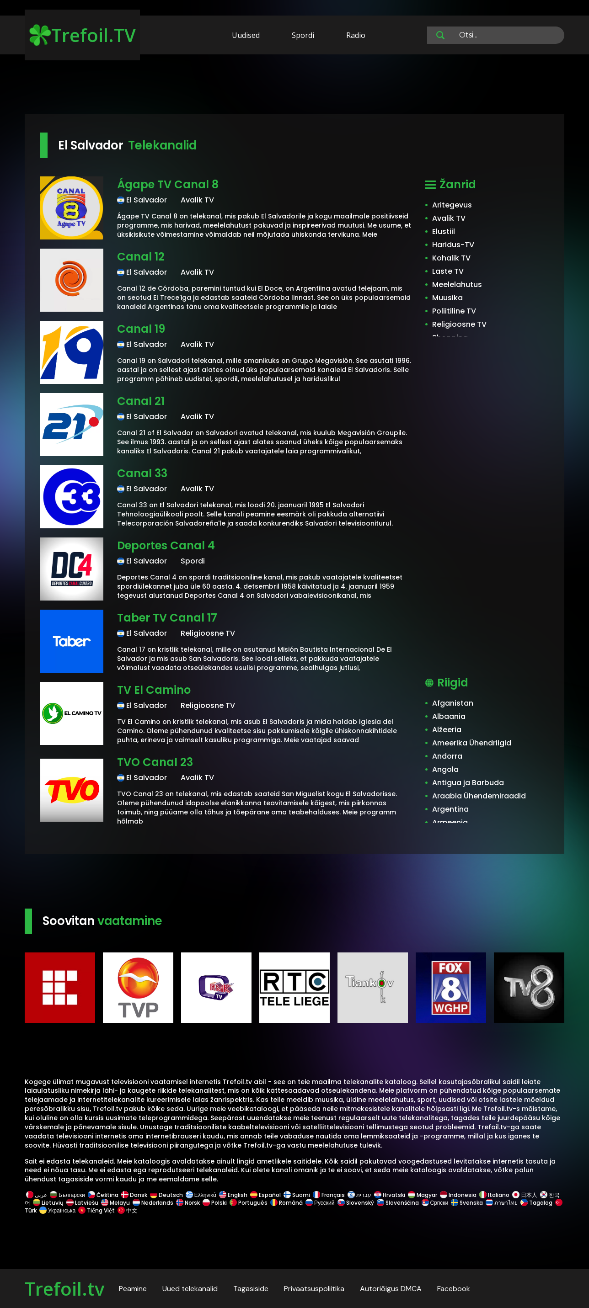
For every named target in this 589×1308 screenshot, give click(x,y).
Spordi (303, 35)
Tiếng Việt (96, 1210)
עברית (359, 1195)
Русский (320, 1203)
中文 (126, 1210)
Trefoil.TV (82, 35)
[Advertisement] (294, 85)
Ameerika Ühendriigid (471, 743)
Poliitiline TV (454, 311)
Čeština (103, 1195)
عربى (36, 1195)
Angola (445, 769)
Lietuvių (48, 1203)
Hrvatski (390, 1195)
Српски (435, 1203)
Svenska (467, 1203)
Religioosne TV (459, 324)
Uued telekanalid (190, 1288)
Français (328, 1195)
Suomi (296, 1195)
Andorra (447, 756)
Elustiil (443, 231)
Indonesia (458, 1195)
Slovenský (355, 1203)
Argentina (450, 809)
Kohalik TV (451, 258)
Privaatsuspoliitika (314, 1288)
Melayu (115, 1203)
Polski (214, 1203)
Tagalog (536, 1203)
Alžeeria (446, 729)
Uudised (246, 35)
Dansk (134, 1195)
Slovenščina (397, 1203)
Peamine (133, 1288)
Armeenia (450, 822)
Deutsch (166, 1195)
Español (265, 1195)
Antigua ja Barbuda (468, 782)
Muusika (447, 297)
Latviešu (82, 1203)
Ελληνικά (201, 1195)
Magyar (423, 1195)
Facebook (453, 1288)
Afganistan (452, 703)
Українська (57, 1210)
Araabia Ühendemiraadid (479, 796)
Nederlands (153, 1203)
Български (67, 1195)
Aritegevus (452, 205)
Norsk (188, 1203)
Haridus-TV (453, 244)
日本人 (525, 1195)
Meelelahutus (457, 284)
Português (248, 1203)
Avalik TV (449, 218)
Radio (355, 35)
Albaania (449, 716)
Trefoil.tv (64, 1288)
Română (286, 1203)
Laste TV (448, 271)
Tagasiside (250, 1288)
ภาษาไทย (501, 1203)
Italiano (494, 1195)
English (233, 1195)
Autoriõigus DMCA (391, 1288)
